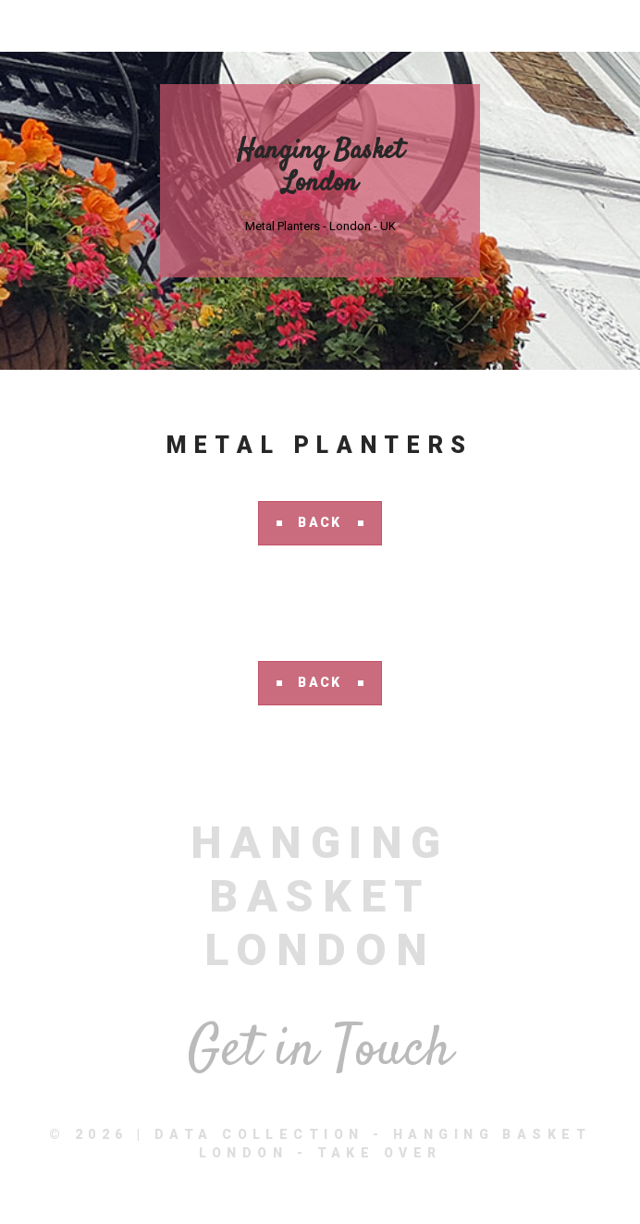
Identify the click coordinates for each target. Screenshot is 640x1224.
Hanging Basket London (320, 167)
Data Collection (259, 1134)
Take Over (379, 1152)
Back (320, 522)
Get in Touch (320, 1050)
